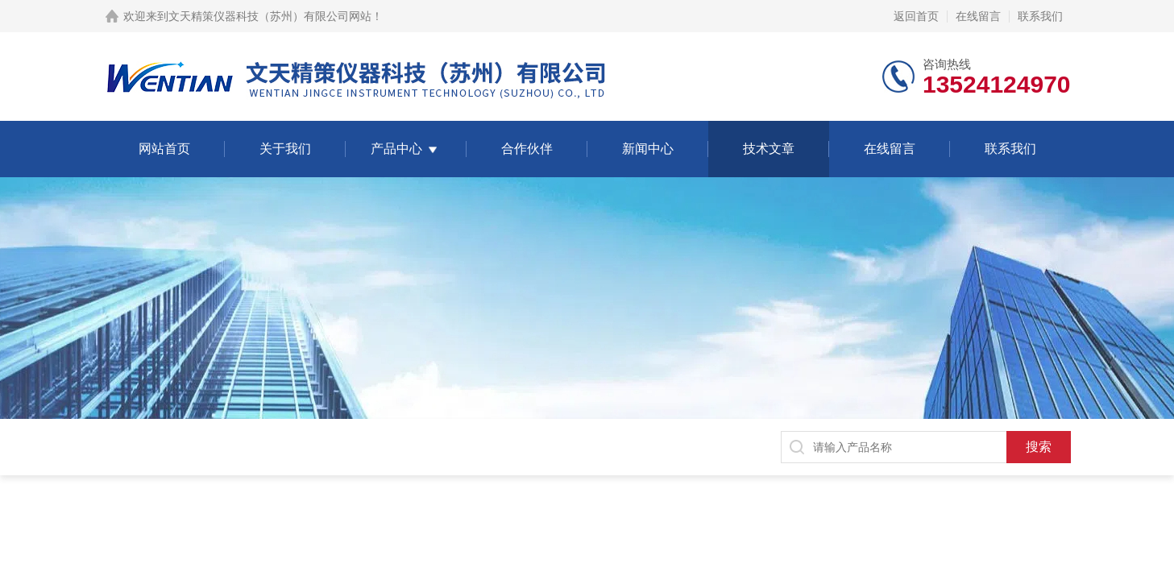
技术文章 (768, 148)
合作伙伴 (527, 148)
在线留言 (978, 16)
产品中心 (396, 148)
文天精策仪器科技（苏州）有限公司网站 (269, 16)
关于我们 (285, 148)
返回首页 (916, 16)
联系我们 (1040, 16)
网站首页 (164, 148)
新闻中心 (648, 148)
